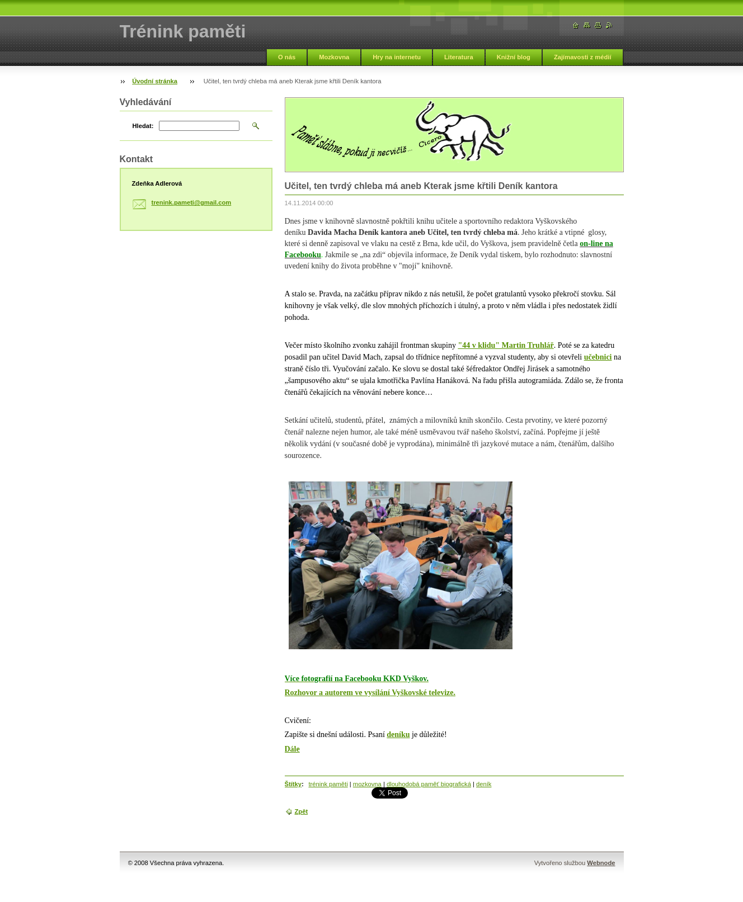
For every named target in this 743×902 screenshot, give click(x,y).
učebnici (598, 357)
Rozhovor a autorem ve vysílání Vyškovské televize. (370, 692)
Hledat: (143, 125)
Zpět (301, 811)
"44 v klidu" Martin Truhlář (505, 345)
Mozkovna (334, 57)
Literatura (458, 57)
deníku (398, 734)
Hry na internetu (397, 57)
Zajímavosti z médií (583, 57)
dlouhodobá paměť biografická (429, 784)
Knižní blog (513, 57)
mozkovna (367, 784)
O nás (286, 57)
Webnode (601, 863)
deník (483, 784)
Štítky (293, 784)
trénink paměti (327, 784)
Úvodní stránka (154, 81)
